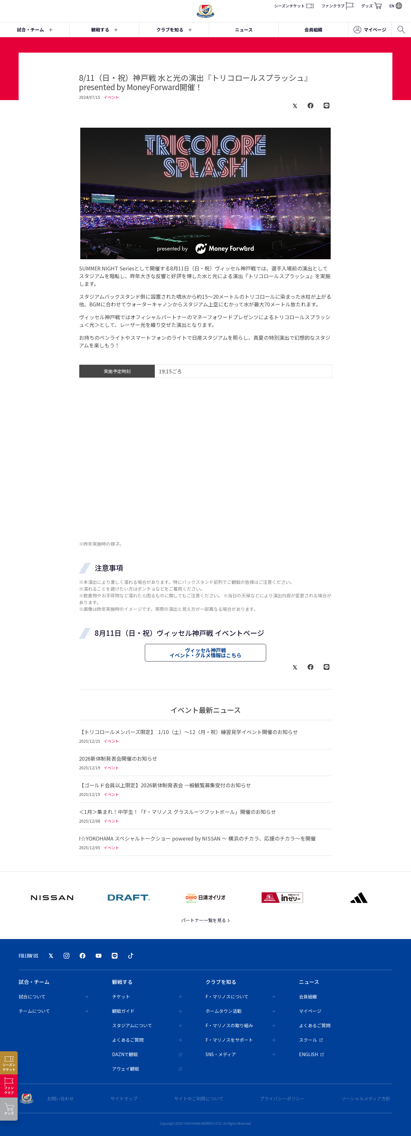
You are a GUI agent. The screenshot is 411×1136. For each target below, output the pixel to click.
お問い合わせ (60, 1098)
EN (395, 5)
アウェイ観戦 (147, 1068)
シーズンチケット (294, 6)
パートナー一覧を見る (205, 920)
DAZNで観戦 (147, 1054)
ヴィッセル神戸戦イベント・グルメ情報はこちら (205, 652)
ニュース (244, 29)
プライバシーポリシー (282, 1098)
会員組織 (313, 29)
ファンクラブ (337, 6)
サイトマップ (123, 1098)
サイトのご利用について (198, 1098)
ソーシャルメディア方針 (365, 1098)
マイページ (370, 30)
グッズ (371, 6)
